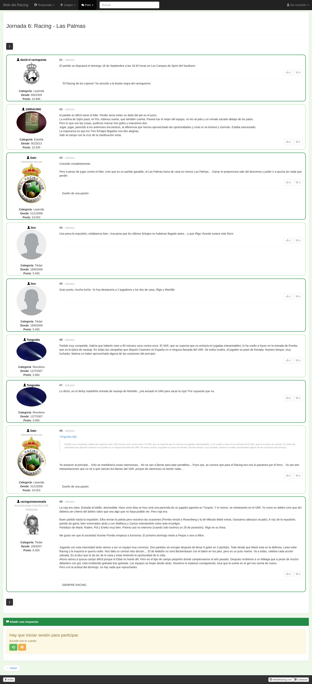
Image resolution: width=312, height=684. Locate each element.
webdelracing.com (281, 679)
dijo (74, 436)
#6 (61, 339)
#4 (61, 227)
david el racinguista (31, 59)
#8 (61, 430)
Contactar (301, 679)
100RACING (31, 109)
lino (31, 227)
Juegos (67, 5)
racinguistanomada (31, 501)
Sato (31, 157)
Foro (87, 5)
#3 (61, 157)
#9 (61, 501)
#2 (61, 109)
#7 (61, 385)
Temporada (44, 5)
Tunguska (31, 339)
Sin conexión (298, 5)
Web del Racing (15, 5)
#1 (61, 59)
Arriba (9, 679)
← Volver (11, 668)
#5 (61, 283)
